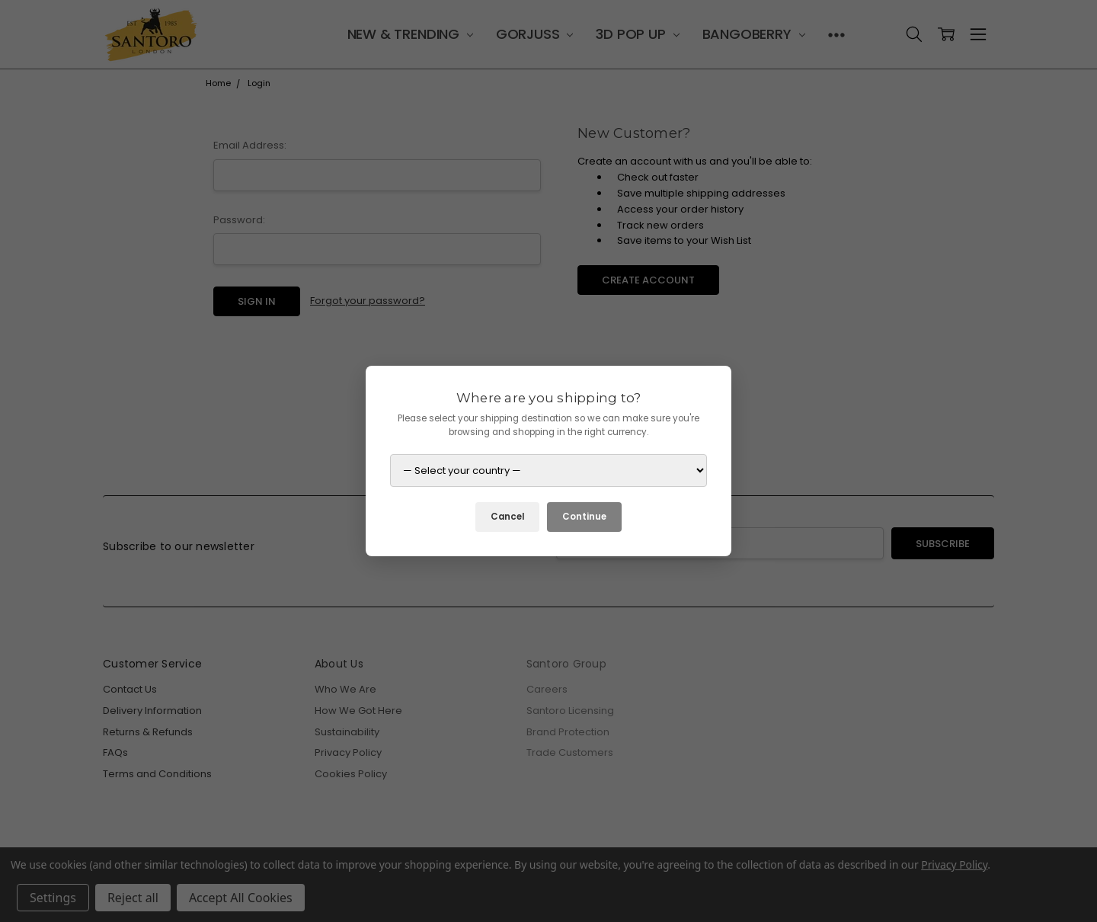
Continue (584, 517)
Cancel (507, 517)
